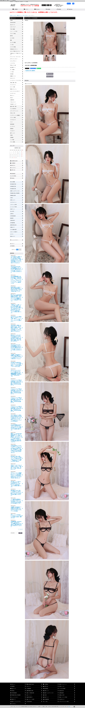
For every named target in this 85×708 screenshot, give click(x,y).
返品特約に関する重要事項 (30, 70)
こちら (69, 706)
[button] (73, 3)
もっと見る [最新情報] (20, 529)
